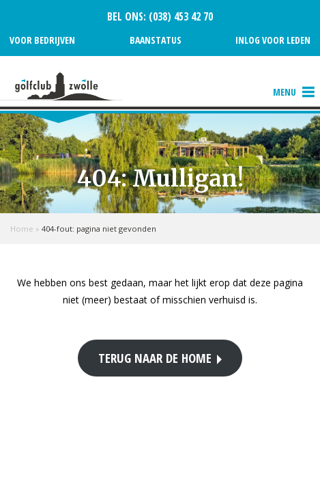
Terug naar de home (155, 357)
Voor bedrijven (42, 39)
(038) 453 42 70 (179, 17)
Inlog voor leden (272, 39)
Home (21, 228)
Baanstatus (155, 39)
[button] (284, 92)
